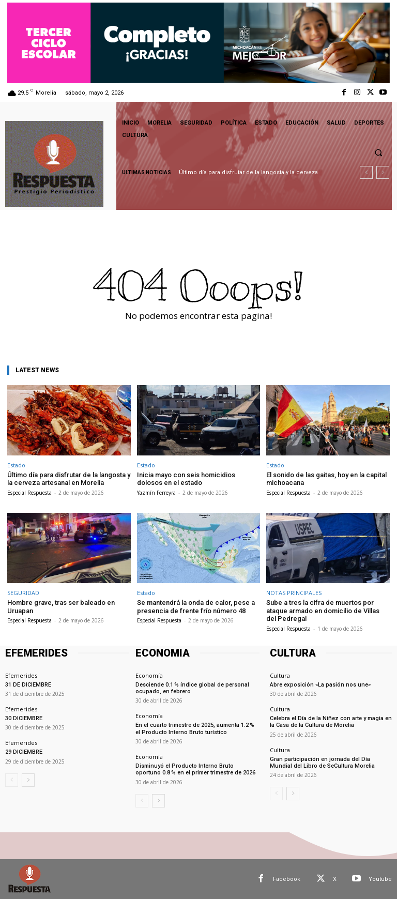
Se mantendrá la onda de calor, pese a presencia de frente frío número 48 (196, 607)
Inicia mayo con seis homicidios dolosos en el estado (186, 479)
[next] (382, 172)
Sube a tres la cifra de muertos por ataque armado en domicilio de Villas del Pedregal (322, 610)
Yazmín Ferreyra (156, 492)
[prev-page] (11, 779)
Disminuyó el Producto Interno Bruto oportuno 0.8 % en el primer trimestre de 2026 (195, 769)
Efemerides (21, 675)
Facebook (286, 878)
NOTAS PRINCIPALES (294, 593)
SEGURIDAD (23, 593)
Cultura (280, 675)
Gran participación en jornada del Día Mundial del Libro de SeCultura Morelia (322, 762)
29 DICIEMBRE (23, 752)
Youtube (380, 878)
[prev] (366, 172)
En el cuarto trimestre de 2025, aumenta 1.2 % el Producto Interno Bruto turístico (194, 728)
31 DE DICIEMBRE (28, 684)
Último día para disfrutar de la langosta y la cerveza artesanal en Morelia (68, 479)
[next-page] (28, 779)
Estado (16, 465)
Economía (149, 675)
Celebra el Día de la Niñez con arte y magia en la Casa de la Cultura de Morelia (331, 721)
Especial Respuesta (29, 492)
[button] (378, 152)
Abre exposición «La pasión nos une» (320, 684)
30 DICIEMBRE (23, 718)
